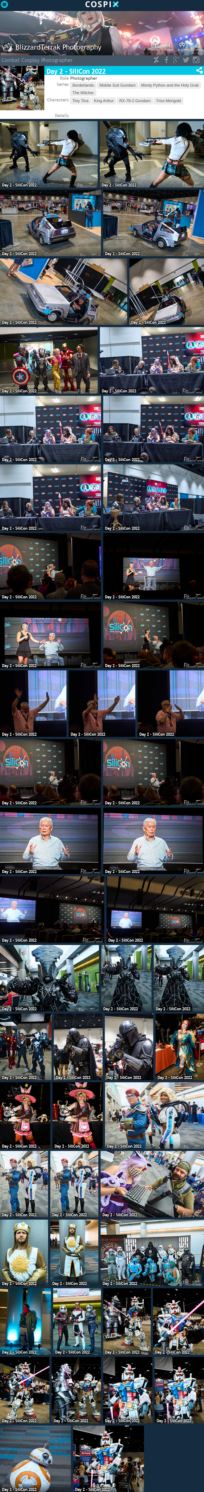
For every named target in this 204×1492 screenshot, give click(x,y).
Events (198, 47)
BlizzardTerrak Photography (58, 47)
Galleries (183, 47)
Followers (154, 47)
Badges (168, 47)
